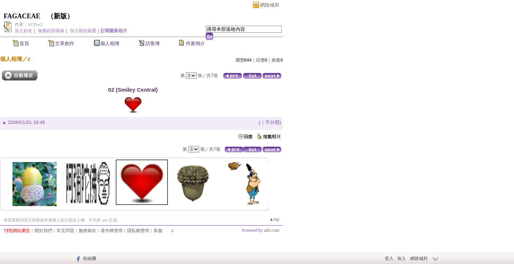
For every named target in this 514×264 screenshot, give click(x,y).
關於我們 (43, 230)
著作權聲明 (112, 230)
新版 (60, 16)
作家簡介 (195, 43)
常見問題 (65, 230)
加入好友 (23, 30)
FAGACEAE (22, 16)
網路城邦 (269, 5)
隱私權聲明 (138, 230)
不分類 (272, 122)
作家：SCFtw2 (28, 24)
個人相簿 (109, 43)
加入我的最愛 (83, 30)
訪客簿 (152, 43)
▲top (274, 219)
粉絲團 (89, 258)
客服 (158, 230)
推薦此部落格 (51, 30)
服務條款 (87, 230)
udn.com (271, 230)
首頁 (24, 43)
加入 (401, 258)
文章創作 (64, 43)
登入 (389, 258)
